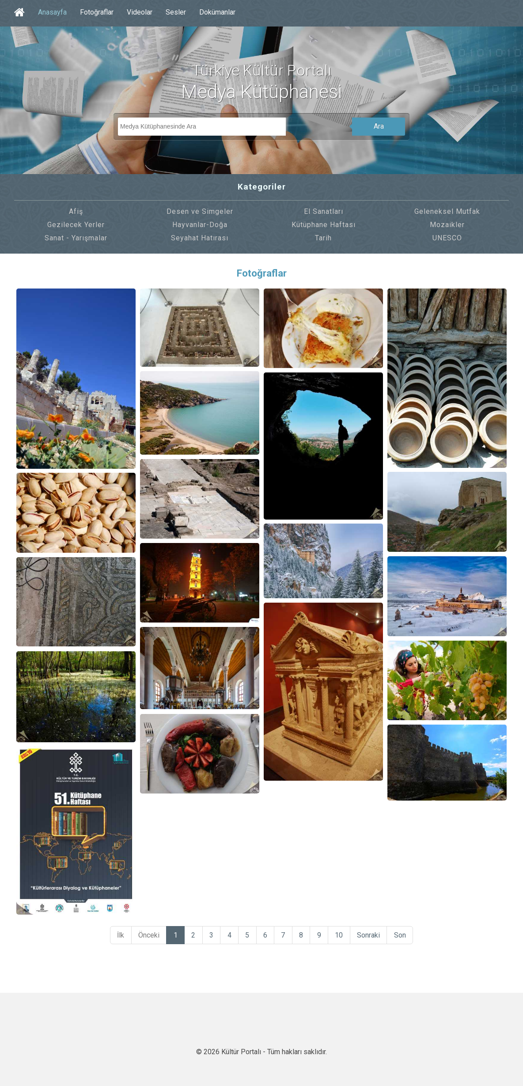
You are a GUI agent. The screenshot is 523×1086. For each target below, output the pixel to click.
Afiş (76, 211)
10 (342, 935)
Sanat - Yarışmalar (76, 238)
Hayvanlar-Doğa (199, 224)
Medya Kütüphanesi (261, 92)
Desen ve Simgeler (200, 211)
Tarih (323, 238)
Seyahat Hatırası (199, 238)
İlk (117, 935)
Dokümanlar (217, 12)
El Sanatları (323, 211)
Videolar (139, 12)
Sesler (176, 12)
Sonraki (371, 935)
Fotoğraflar (97, 12)
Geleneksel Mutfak (447, 211)
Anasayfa (52, 12)
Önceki (145, 935)
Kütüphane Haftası (324, 224)
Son (404, 935)
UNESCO (447, 238)
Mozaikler (447, 224)
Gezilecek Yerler (76, 224)
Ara (379, 126)
